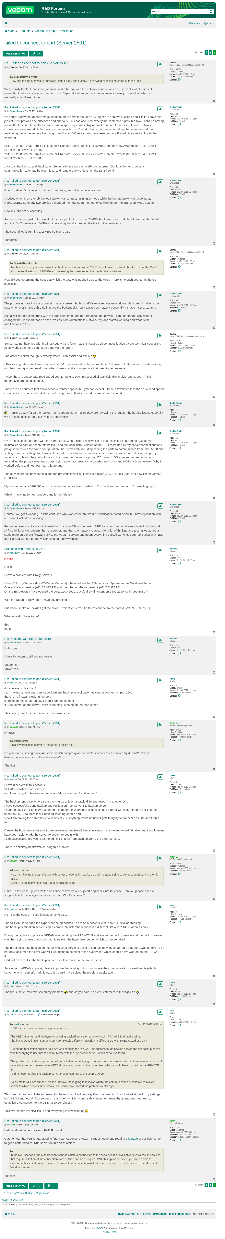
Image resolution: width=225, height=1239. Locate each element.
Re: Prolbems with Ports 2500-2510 (27, 638)
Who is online (12, 1200)
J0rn (172, 1011)
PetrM (172, 1121)
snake (172, 679)
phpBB (99, 1228)
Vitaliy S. (174, 723)
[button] (206, 52)
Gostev (173, 63)
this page (132, 1138)
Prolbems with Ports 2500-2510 (24, 548)
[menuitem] (209, 23)
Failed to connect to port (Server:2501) (44, 42)
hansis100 (174, 549)
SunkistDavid (176, 107)
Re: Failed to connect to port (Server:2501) (36, 63)
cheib (172, 982)
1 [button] (210, 52)
